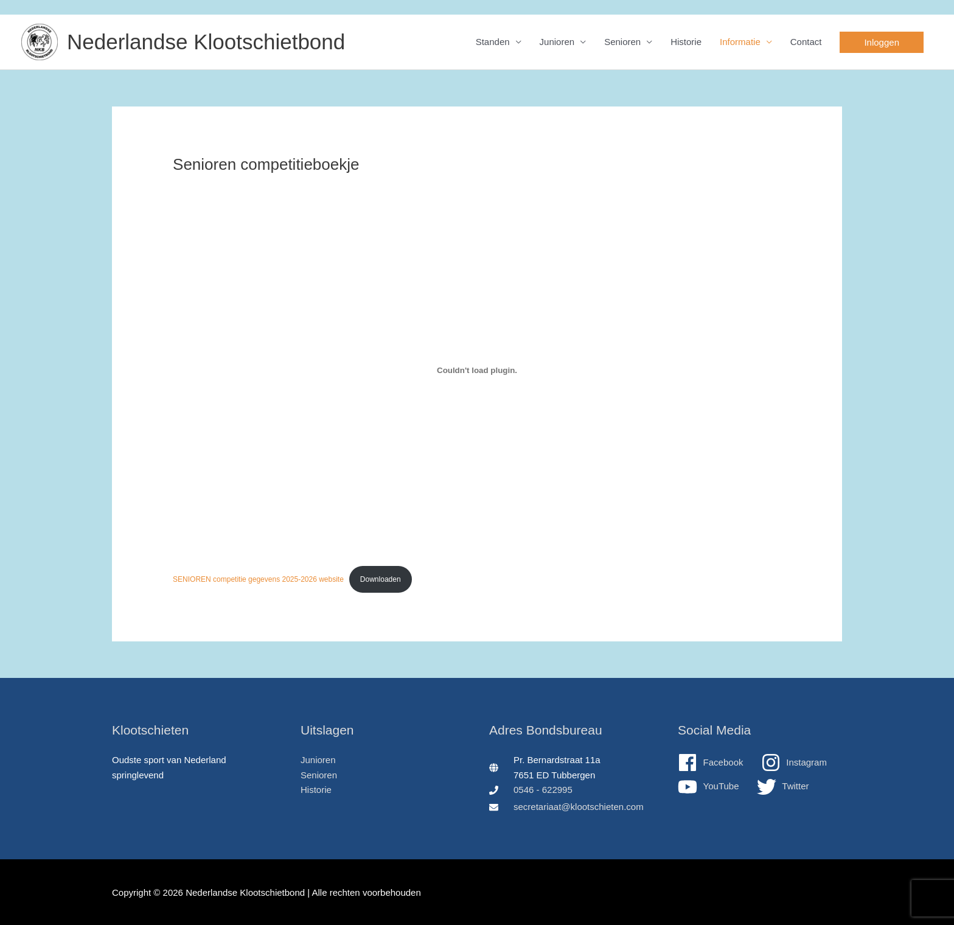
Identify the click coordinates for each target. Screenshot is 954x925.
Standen (493, 42)
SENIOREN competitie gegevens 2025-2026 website (258, 579)
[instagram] (801, 762)
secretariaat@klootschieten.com (579, 806)
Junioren (557, 42)
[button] (882, 42)
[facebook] (718, 762)
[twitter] (783, 787)
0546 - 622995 (543, 789)
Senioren (622, 42)
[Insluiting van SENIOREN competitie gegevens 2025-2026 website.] (477, 370)
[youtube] (716, 787)
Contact (806, 42)
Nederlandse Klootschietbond (206, 42)
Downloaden (380, 579)
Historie (686, 42)
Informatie (740, 42)
